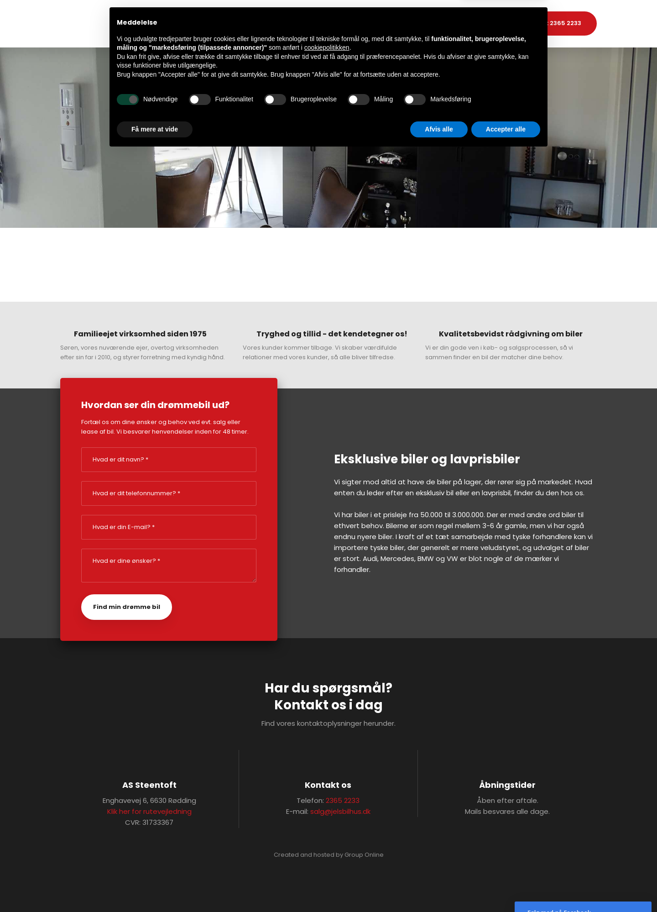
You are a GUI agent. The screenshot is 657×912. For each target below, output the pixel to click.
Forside (273, 23)
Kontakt (386, 23)
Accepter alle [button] (506, 887)
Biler (307, 23)
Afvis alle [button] (439, 887)
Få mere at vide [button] (154, 887)
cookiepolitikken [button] (326, 805)
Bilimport (343, 23)
